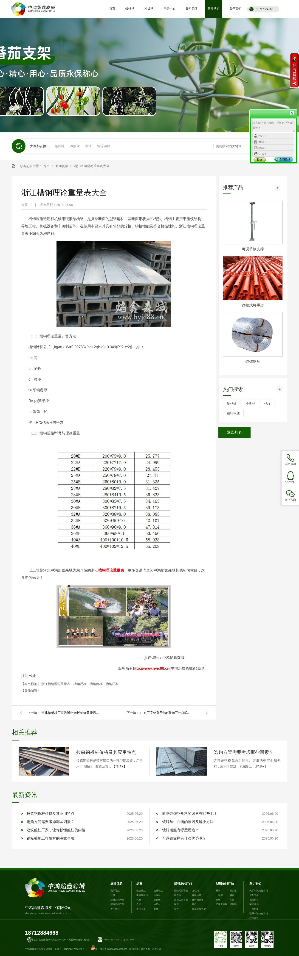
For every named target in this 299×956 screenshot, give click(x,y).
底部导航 (116, 883)
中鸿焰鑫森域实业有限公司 (56, 896)
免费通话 (285, 159)
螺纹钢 (233, 904)
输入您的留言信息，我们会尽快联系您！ (274, 126)
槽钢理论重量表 (111, 570)
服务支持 (254, 895)
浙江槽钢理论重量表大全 (91, 166)
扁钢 (232, 895)
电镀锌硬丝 (142, 895)
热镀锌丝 (141, 890)
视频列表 (254, 899)
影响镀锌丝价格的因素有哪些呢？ (189, 813)
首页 (47, 166)
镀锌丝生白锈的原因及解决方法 (188, 822)
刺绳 (156, 909)
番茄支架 (141, 909)
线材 (112, 895)
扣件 (176, 909)
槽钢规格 (80, 684)
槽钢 (218, 890)
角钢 (218, 899)
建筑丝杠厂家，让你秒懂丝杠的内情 (56, 830)
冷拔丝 (75, 146)
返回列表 (234, 432)
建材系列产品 (117, 899)
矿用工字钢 (221, 904)
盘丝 (138, 904)
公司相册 (254, 909)
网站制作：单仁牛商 (139, 949)
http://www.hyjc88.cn (151, 668)
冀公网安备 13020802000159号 (108, 949)
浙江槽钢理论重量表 (56, 684)
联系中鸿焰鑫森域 (258, 913)
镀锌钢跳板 (197, 899)
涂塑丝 (157, 904)
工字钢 (219, 895)
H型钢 (233, 890)
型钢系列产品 (117, 904)
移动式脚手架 (199, 909)
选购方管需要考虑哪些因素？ (244, 752)
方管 (232, 899)
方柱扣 (195, 890)
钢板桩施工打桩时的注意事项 (50, 838)
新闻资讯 (62, 166)
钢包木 (177, 895)
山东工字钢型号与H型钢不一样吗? (164, 713)
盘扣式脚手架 (253, 305)
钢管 (176, 904)
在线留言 (254, 918)
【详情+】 (119, 766)
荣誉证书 (254, 904)
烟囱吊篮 (196, 895)
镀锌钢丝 (103, 146)
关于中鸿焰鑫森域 (258, 890)
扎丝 (138, 899)
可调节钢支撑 (253, 249)
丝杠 (88, 146)
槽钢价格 (96, 684)
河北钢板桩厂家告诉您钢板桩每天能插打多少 (71, 713)
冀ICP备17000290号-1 (75, 949)
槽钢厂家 (112, 684)
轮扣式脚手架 (181, 890)
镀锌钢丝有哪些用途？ (180, 830)
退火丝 (157, 899)
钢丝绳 (60, 146)
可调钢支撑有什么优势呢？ (184, 838)
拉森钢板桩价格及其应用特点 (106, 752)
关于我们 (115, 909)
